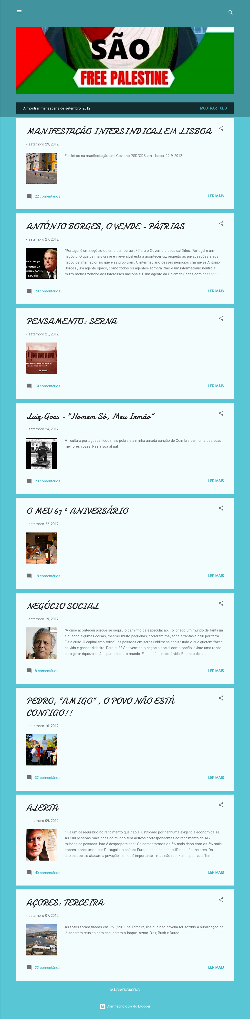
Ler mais (216, 196)
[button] (221, 129)
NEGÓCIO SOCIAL (62, 606)
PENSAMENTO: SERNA (71, 321)
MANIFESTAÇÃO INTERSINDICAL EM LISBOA (118, 131)
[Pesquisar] (231, 13)
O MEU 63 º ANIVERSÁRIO (77, 511)
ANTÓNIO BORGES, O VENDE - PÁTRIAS (105, 227)
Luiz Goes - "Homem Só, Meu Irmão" (90, 416)
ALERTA (42, 808)
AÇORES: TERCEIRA (64, 903)
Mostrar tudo (213, 108)
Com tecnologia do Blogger (125, 1006)
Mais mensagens (125, 990)
